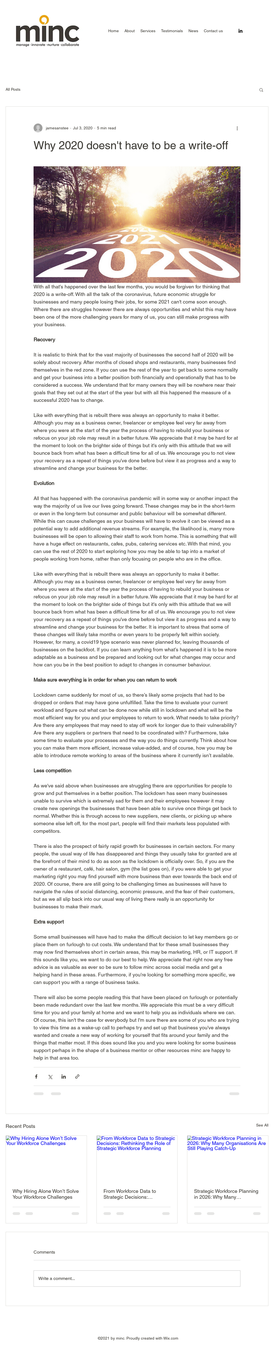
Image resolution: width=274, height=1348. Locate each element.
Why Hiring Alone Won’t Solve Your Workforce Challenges (46, 1194)
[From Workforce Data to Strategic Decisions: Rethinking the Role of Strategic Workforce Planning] (137, 1158)
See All (262, 1125)
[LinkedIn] (240, 31)
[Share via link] (77, 1076)
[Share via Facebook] (36, 1076)
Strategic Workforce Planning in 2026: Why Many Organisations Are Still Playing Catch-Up (226, 1194)
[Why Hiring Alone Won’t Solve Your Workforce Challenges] (46, 1158)
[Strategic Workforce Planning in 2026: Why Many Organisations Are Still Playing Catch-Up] (227, 1158)
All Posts (13, 89)
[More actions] (237, 128)
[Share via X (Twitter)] (50, 1076)
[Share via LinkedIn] (63, 1076)
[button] (148, 31)
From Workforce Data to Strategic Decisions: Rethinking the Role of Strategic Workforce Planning (135, 1194)
